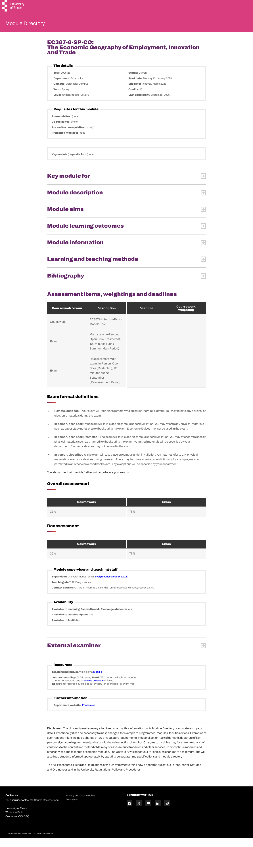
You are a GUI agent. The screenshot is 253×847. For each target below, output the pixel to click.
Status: (133, 81)
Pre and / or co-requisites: (69, 136)
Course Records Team (46, 808)
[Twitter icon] (139, 812)
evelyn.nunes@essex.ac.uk (111, 585)
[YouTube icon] (148, 812)
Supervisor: (60, 585)
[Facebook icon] (129, 812)
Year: (57, 81)
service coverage (93, 689)
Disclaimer (72, 808)
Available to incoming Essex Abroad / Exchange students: (90, 617)
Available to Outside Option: (70, 623)
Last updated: (137, 103)
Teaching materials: (65, 680)
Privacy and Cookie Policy (80, 804)
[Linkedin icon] (158, 812)
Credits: (134, 98)
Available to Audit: (64, 628)
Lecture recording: (64, 686)
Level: (57, 103)
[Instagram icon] (167, 812)
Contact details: (62, 596)
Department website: (67, 713)
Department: (62, 87)
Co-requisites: (61, 130)
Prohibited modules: (65, 141)
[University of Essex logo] (13, 6)
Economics (88, 713)
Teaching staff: (62, 590)
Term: (57, 98)
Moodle (97, 680)
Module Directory (30, 24)
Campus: (59, 92)
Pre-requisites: (62, 124)
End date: (134, 92)
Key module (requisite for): (69, 162)
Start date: (135, 87)
